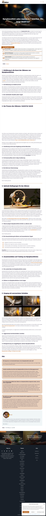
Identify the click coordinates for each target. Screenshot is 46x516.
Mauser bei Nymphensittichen (36, 262)
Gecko (22, 471)
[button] (44, 504)
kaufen (4, 80)
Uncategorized (22, 501)
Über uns (36, 457)
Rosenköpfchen (22, 492)
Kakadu (22, 475)
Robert (11, 414)
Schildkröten (22, 494)
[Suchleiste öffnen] (41, 2)
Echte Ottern (22, 468)
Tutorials (22, 499)
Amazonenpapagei (22, 454)
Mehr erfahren (9, 458)
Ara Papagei (22, 456)
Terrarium (22, 497)
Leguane (22, 478)
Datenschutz (37, 453)
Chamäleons (22, 464)
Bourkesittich (22, 461)
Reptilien (22, 489)
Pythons (22, 487)
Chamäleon (22, 463)
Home (2, 29)
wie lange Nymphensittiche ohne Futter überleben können (17, 218)
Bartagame (22, 457)
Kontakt (37, 455)
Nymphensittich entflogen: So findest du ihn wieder (11, 351)
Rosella (22, 490)
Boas (22, 459)
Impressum (37, 451)
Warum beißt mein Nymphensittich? (8, 325)
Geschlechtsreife (33, 229)
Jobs (37, 460)
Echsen (22, 466)
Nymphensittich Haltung (15, 43)
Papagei (22, 485)
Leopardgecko (22, 480)
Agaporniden (22, 452)
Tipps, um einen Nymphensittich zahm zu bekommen (25, 140)
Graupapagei (22, 473)
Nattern (22, 482)
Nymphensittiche (6, 29)
